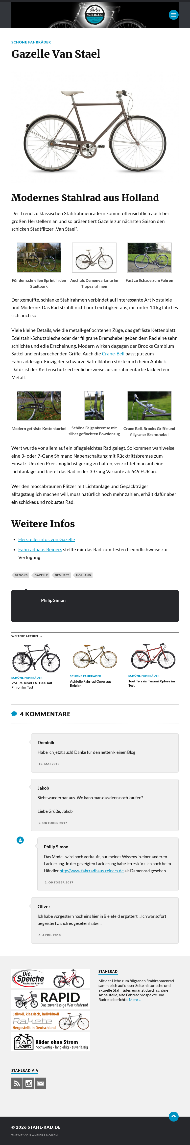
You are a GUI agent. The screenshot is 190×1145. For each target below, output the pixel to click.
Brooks (21, 575)
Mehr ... (135, 999)
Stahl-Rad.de (44, 1127)
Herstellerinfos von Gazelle (46, 539)
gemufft (62, 575)
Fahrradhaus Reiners (40, 549)
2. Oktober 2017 (53, 823)
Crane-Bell (113, 353)
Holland (83, 575)
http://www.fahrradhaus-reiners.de (92, 870)
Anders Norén (45, 1135)
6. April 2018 (50, 935)
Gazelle (41, 575)
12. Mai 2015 (49, 764)
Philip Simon (53, 600)
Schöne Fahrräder (31, 42)
